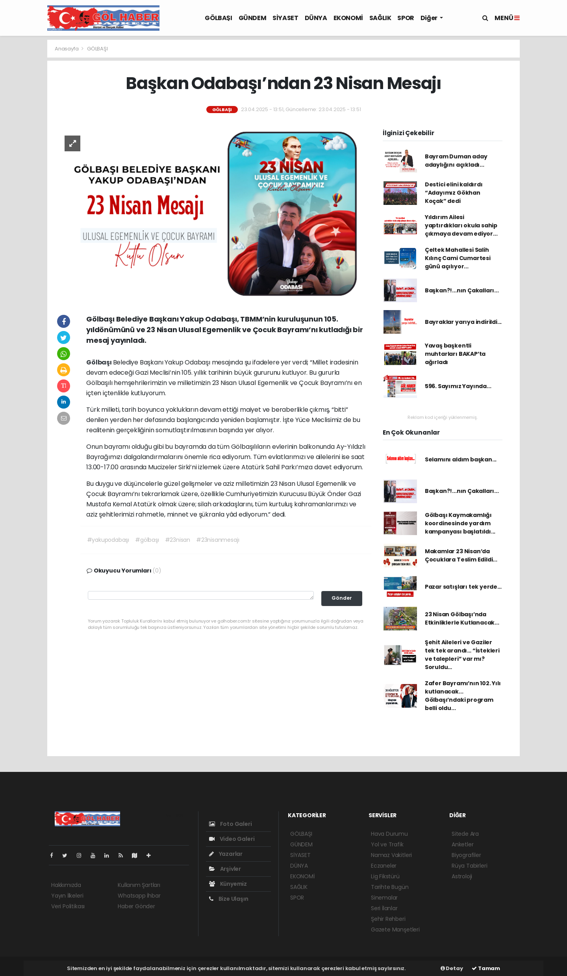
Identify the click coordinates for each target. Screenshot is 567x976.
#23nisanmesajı (217, 540)
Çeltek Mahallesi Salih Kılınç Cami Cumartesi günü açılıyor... (458, 258)
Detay (452, 968)
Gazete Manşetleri (395, 929)
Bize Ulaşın (228, 899)
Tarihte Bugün (390, 887)
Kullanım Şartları (139, 885)
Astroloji (462, 876)
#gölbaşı (147, 540)
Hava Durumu (389, 834)
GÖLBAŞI (218, 17)
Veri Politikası (68, 906)
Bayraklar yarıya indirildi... (463, 322)
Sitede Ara (465, 834)
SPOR (405, 17)
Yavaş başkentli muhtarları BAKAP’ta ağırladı (455, 354)
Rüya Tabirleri (469, 866)
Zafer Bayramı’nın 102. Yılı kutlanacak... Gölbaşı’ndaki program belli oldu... (463, 695)
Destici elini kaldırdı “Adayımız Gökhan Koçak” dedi (454, 192)
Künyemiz (228, 884)
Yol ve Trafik (387, 844)
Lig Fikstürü (385, 876)
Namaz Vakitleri (391, 855)
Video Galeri (231, 839)
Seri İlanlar (384, 908)
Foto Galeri (230, 824)
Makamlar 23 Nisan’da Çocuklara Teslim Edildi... (461, 555)
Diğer (430, 17)
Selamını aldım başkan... (461, 459)
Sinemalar (384, 898)
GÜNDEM (253, 17)
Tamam (486, 968)
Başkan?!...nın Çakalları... (462, 290)
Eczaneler (384, 866)
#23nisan (177, 540)
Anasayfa (67, 48)
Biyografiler (466, 855)
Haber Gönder (136, 906)
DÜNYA (316, 17)
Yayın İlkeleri (67, 896)
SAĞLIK (380, 17)
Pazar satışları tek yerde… (463, 587)
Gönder (342, 598)
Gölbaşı (99, 362)
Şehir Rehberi (388, 919)
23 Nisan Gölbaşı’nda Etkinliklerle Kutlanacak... (462, 618)
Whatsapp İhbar (139, 896)
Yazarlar (226, 854)
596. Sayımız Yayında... (458, 386)
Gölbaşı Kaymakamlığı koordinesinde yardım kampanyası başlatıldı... (460, 523)
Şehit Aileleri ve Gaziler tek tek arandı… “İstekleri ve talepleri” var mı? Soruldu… (462, 654)
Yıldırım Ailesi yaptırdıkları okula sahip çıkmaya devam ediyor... (461, 225)
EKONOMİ (348, 17)
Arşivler (225, 869)
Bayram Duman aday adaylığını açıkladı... (456, 160)
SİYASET (285, 17)
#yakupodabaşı (108, 540)
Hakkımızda (66, 885)
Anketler (462, 844)
